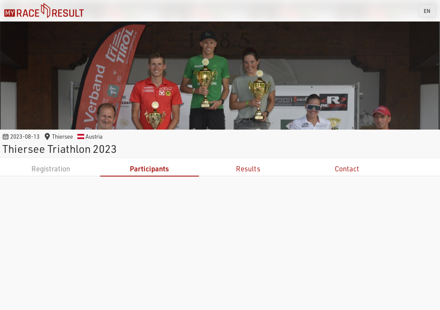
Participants (149, 168)
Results (248, 168)
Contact (347, 168)
